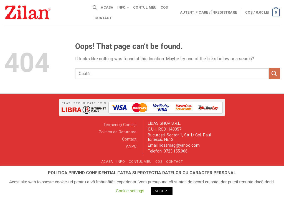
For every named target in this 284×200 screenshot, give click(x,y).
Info (123, 7)
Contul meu (145, 7)
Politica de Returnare (117, 132)
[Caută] (95, 7)
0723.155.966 (175, 151)
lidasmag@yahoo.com (179, 145)
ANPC (131, 146)
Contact (103, 18)
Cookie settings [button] (130, 190)
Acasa (107, 7)
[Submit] (274, 73)
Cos (164, 7)
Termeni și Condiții (119, 124)
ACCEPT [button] (161, 191)
